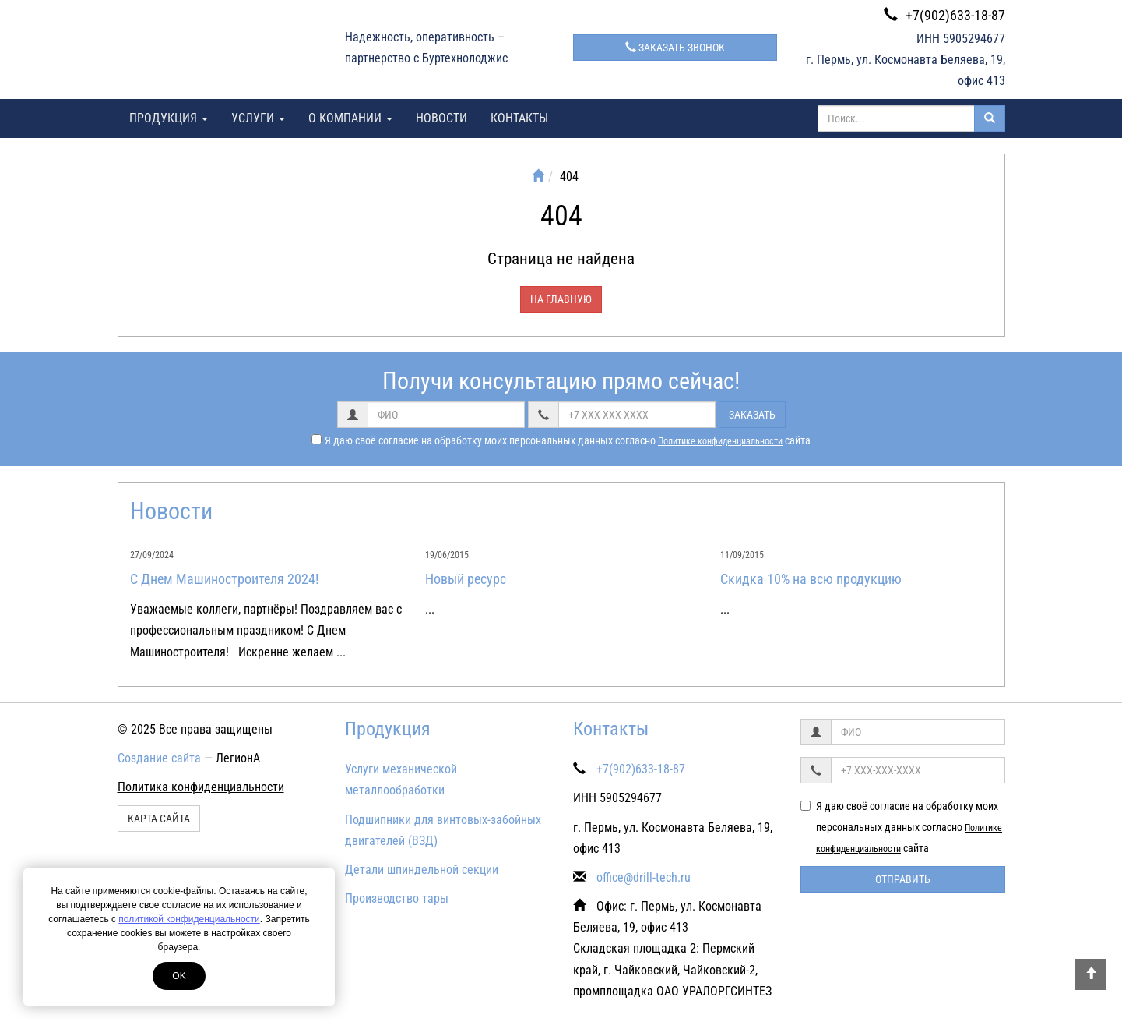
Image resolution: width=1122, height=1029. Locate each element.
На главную (561, 299)
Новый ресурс (465, 579)
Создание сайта (159, 758)
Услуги (258, 118)
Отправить (902, 879)
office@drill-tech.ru (643, 877)
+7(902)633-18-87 (944, 15)
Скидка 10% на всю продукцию (811, 579)
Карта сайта (159, 818)
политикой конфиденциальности (188, 919)
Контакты (519, 118)
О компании (350, 118)
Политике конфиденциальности (720, 441)
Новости (441, 118)
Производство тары (396, 898)
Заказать (752, 414)
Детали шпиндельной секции (421, 869)
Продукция (168, 118)
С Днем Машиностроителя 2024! (224, 579)
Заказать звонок (675, 47)
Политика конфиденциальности (201, 787)
